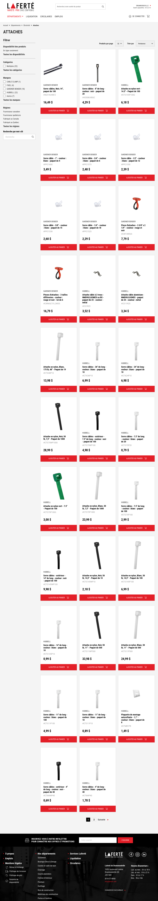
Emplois (59, 16)
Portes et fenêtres (45, 898)
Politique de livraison (15, 871)
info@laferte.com (110, 881)
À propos (9, 853)
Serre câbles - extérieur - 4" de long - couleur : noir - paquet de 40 (55, 789)
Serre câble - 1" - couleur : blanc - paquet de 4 (54, 159)
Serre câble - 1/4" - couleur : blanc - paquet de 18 (94, 226)
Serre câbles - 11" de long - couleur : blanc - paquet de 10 (94, 717)
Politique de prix (13, 875)
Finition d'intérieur (45, 878)
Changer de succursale (115, 890)
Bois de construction (46, 890)
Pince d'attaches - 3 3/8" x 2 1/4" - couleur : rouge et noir (133, 228)
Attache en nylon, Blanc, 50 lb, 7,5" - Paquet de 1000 (94, 507)
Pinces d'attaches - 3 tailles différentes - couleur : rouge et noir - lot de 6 (55, 297)
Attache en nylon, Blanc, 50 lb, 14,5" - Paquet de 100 (133, 576)
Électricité (28, 25)
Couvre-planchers (44, 874)
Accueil (7, 25)
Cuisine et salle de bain (47, 866)
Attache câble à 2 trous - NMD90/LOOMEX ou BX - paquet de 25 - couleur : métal (93, 298)
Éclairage (41, 870)
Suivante (101, 819)
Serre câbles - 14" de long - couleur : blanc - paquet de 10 (55, 648)
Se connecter (136, 16)
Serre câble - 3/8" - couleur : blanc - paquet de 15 (55, 226)
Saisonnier (42, 858)
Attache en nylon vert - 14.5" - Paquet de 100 (131, 90)
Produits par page (106, 43)
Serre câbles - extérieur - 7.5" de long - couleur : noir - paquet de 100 (94, 439)
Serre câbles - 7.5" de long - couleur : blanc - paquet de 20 (132, 439)
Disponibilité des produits (14, 46)
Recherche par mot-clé (13, 131)
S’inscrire (125, 840)
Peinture (41, 882)
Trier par (130, 43)
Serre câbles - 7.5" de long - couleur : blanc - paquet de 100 (132, 508)
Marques (7, 78)
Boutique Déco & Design (47, 862)
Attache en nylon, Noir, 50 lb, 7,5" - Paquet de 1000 (54, 437)
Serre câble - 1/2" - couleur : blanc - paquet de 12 (133, 159)
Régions (6, 107)
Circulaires (46, 16)
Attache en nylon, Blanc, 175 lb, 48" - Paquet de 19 (54, 368)
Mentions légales (13, 863)
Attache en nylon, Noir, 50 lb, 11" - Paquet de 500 (93, 646)
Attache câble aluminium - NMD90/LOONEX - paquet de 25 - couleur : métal (132, 297)
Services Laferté (78, 853)
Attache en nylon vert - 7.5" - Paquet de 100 (55, 507)
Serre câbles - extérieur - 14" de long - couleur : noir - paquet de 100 (55, 578)
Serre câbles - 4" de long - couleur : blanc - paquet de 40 (94, 789)
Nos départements (46, 853)
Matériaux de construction (48, 894)
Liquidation (31, 16)
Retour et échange (14, 867)
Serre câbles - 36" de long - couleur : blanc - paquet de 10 (94, 369)
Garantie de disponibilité (12, 880)
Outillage (41, 886)
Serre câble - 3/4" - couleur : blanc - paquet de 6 (94, 159)
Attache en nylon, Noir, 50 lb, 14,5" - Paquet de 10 (93, 576)
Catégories (8, 62)
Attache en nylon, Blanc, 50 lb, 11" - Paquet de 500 (133, 646)
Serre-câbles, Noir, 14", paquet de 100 (53, 90)
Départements (17, 25)
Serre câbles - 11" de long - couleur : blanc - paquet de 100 (55, 717)
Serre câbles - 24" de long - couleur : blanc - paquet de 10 (133, 369)
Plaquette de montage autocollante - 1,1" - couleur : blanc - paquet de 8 (132, 718)
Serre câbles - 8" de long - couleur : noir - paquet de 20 (93, 91)
